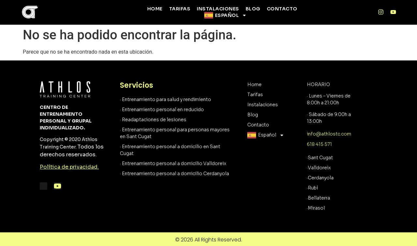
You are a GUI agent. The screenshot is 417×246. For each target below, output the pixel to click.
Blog (253, 9)
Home (155, 9)
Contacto (282, 9)
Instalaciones (218, 9)
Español (231, 15)
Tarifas (180, 9)
